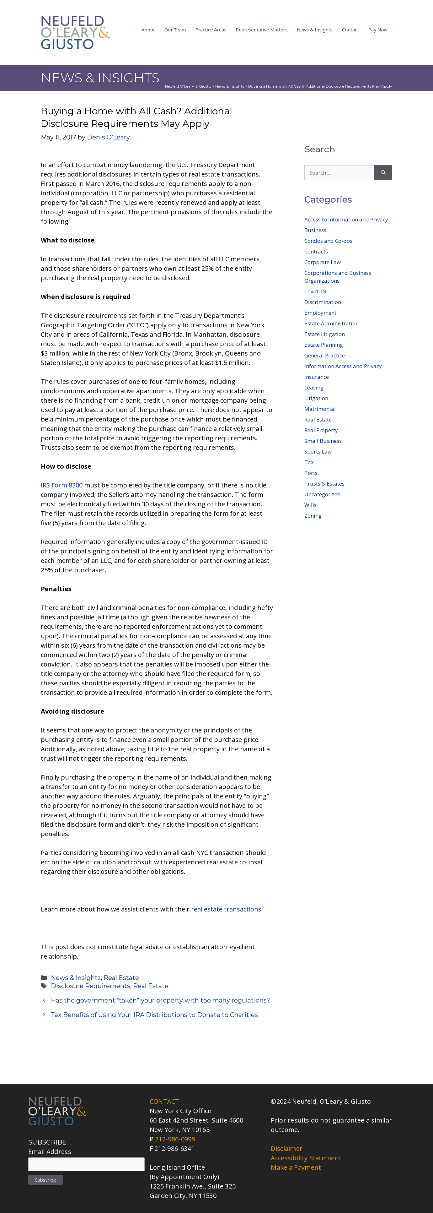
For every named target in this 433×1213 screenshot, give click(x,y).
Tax (309, 462)
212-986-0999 (175, 1139)
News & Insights (315, 29)
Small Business (323, 440)
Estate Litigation (324, 334)
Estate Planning (323, 344)
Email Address (49, 1151)
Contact (350, 29)
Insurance (316, 376)
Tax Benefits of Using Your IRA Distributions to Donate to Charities (154, 1015)
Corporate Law (322, 262)
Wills (310, 505)
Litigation (316, 398)
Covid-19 (315, 291)
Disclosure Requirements (90, 986)
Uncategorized (322, 494)
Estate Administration (331, 323)
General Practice (324, 355)
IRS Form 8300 (62, 485)
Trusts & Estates (324, 483)
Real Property (321, 430)
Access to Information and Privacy (346, 219)
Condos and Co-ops (328, 240)
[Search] (383, 172)
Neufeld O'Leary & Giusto (188, 86)
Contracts (316, 251)
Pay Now (378, 29)
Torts (311, 472)
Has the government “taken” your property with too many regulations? (160, 1000)
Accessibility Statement (306, 1158)
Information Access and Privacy (343, 366)
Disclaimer (286, 1148)
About (148, 29)
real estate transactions (226, 909)
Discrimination (322, 302)
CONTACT (164, 1101)
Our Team (175, 29)
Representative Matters (261, 29)
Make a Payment (296, 1167)
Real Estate (121, 978)
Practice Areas (211, 29)
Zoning (313, 515)
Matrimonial (320, 408)
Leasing (313, 387)
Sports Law (318, 451)
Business (315, 230)
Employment (320, 312)
